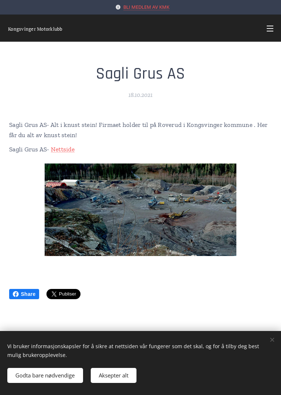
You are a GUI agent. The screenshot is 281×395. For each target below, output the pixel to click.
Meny (270, 28)
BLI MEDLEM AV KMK (146, 7)
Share (24, 294)
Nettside (63, 149)
